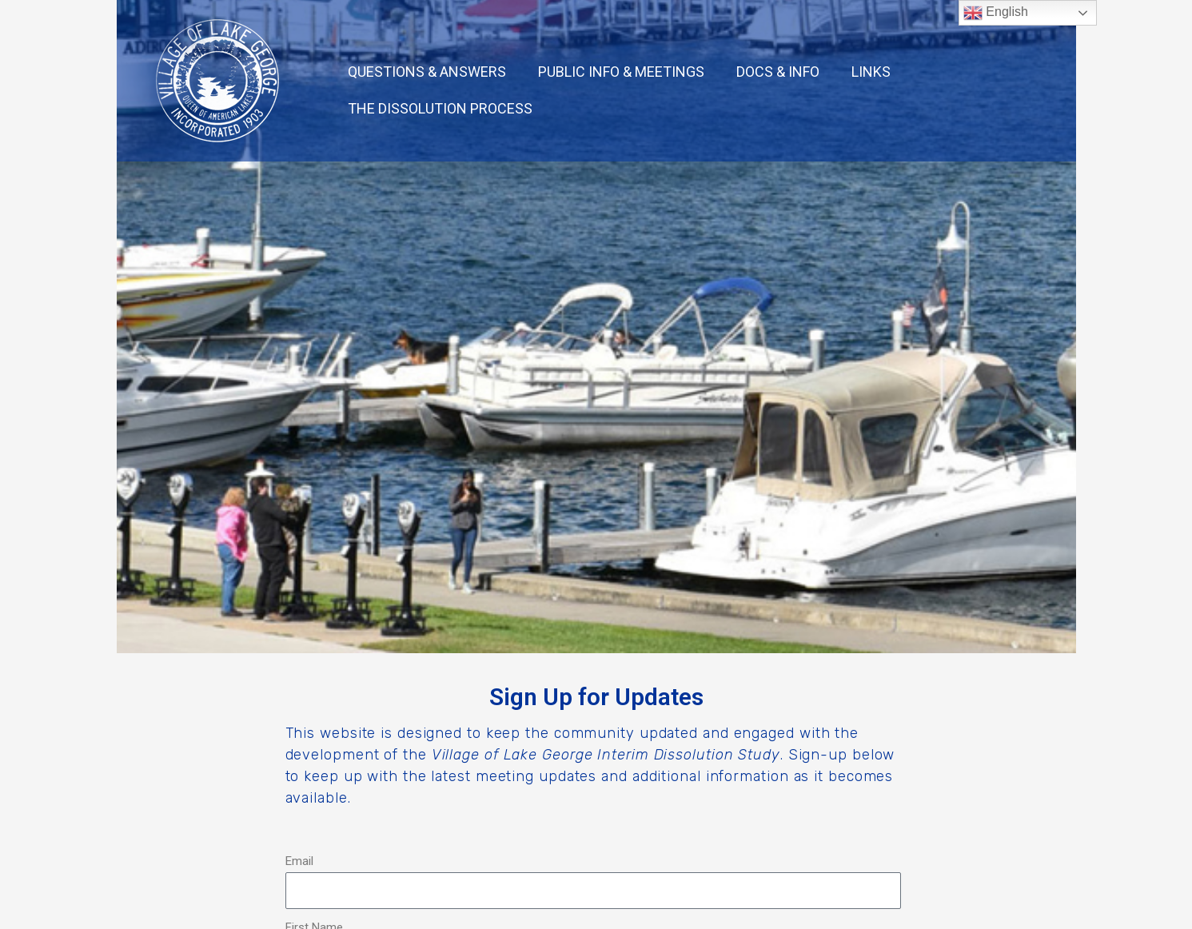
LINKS (871, 71)
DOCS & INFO (777, 71)
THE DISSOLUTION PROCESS (440, 108)
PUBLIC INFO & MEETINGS (621, 71)
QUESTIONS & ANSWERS (427, 71)
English (995, 12)
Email (299, 861)
